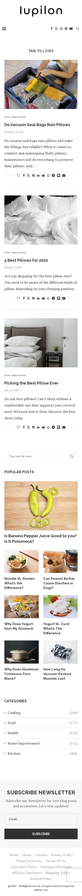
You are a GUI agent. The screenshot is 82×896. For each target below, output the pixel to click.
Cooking (43, 712)
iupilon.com (41, 889)
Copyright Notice (23, 866)
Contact (41, 854)
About (27, 854)
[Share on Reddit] (43, 175)
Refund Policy (41, 878)
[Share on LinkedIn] (38, 175)
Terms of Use (55, 860)
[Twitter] (56, 28)
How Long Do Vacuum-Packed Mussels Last (57, 674)
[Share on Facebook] (24, 175)
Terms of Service (29, 860)
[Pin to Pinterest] (33, 175)
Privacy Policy (62, 854)
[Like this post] (18, 175)
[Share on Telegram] (53, 175)
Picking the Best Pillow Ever (31, 383)
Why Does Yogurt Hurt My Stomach (18, 626)
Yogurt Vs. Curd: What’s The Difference (56, 628)
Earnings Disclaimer (56, 866)
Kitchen (43, 753)
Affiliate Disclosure (27, 872)
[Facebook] (51, 28)
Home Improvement (43, 743)
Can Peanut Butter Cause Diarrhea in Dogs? (59, 583)
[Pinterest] (66, 28)
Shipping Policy (57, 872)
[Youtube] (71, 28)
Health (43, 732)
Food (43, 722)
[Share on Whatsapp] (48, 175)
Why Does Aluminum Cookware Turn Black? (21, 674)
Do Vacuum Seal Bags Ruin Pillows (37, 124)
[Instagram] (61, 28)
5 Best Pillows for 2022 (26, 260)
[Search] (77, 28)
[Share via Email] (63, 175)
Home (14, 854)
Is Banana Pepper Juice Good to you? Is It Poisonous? (40, 539)
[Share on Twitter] (28, 175)
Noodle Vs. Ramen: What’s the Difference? (19, 583)
